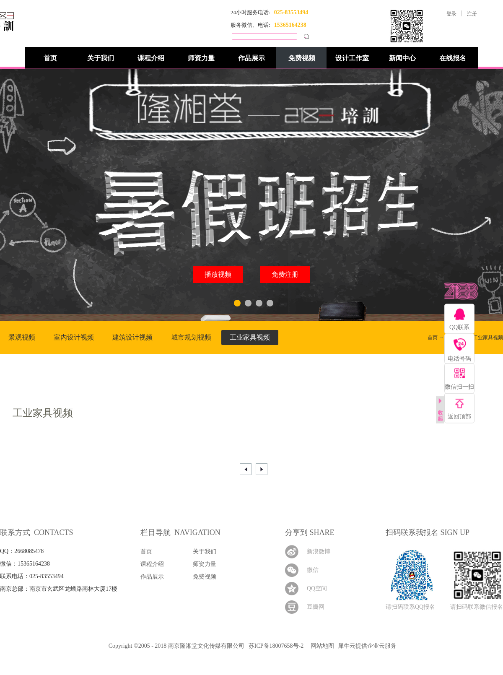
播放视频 (218, 274)
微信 (313, 570)
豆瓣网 (315, 607)
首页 (50, 58)
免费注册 (285, 274)
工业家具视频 (488, 337)
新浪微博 (318, 551)
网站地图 (321, 646)
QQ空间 (317, 588)
